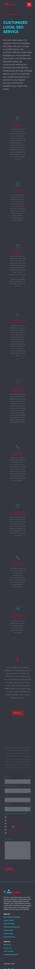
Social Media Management (12, 923)
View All (16, 713)
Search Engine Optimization (12, 913)
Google (22, 141)
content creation (16, 273)
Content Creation (9, 916)
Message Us (7, 941)
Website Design (8, 926)
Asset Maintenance (9, 933)
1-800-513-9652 (9, 947)
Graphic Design (8, 930)
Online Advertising (9, 920)
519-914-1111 (8, 944)
